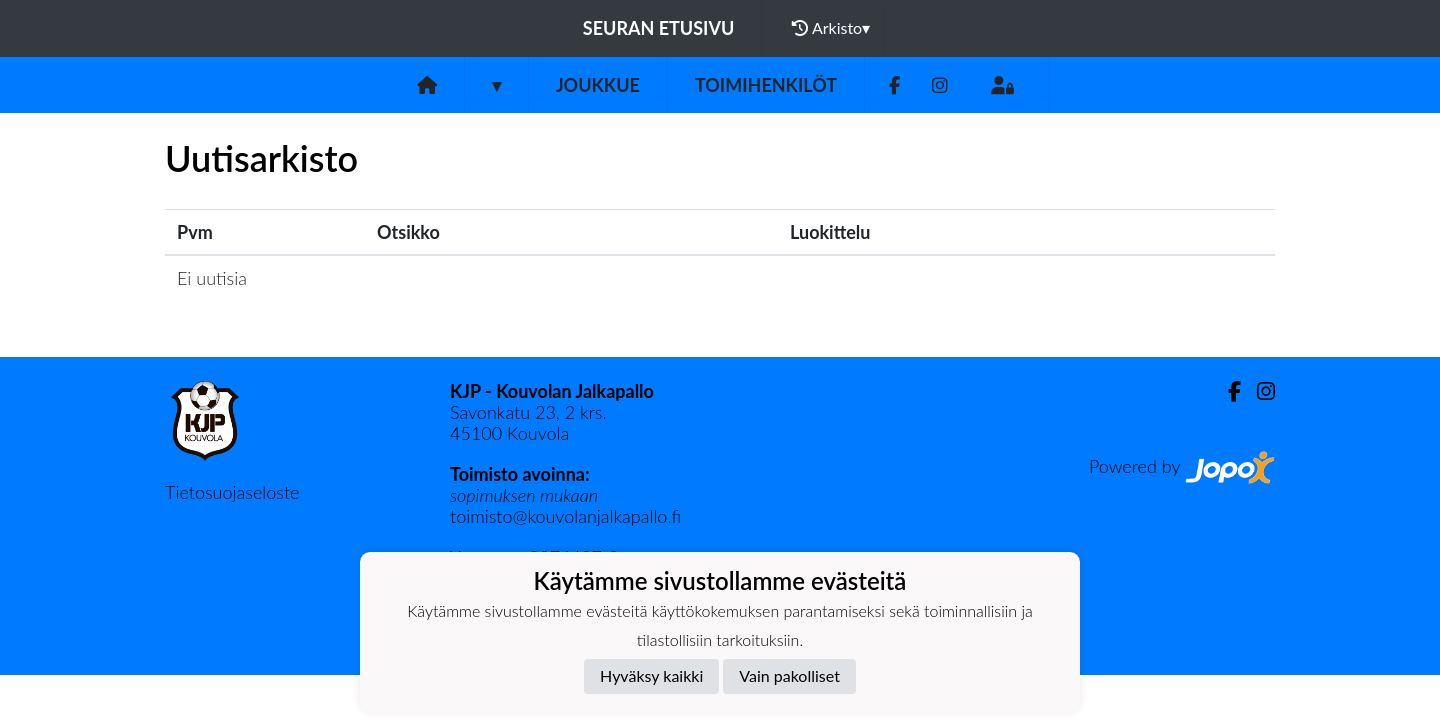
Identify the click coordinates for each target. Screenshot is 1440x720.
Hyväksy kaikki (651, 675)
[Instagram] (940, 85)
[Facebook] (894, 85)
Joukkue (598, 85)
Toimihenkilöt (766, 85)
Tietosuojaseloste (232, 492)
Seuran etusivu (659, 28)
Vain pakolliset (789, 675)
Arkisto (831, 28)
